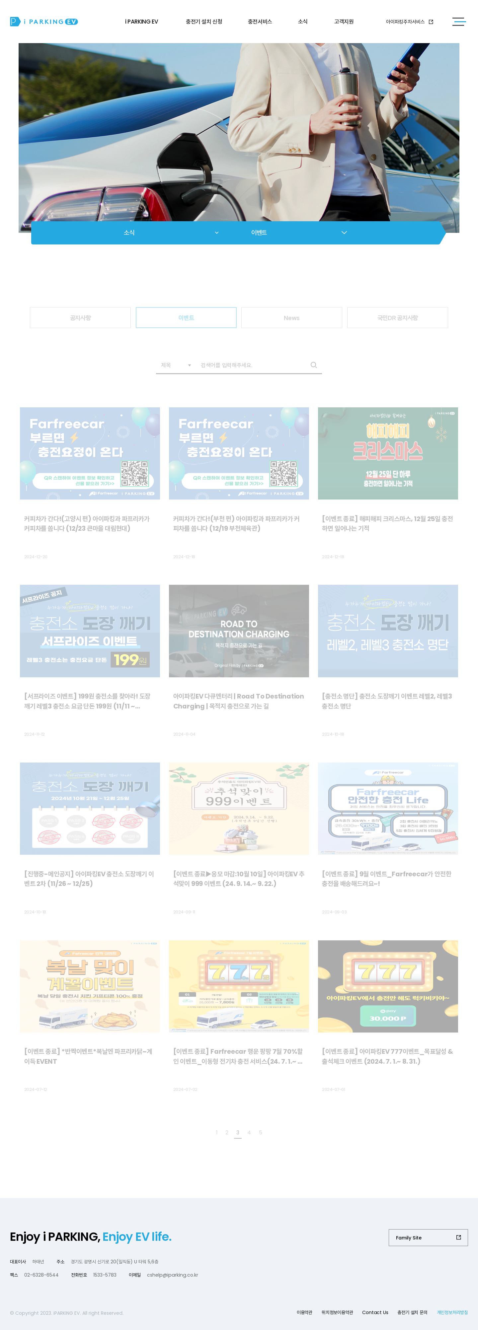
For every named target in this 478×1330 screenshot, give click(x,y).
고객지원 (344, 22)
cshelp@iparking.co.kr (172, 1275)
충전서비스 (260, 22)
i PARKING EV (141, 22)
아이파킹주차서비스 (410, 21)
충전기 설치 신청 (204, 22)
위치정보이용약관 (337, 1312)
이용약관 (304, 1312)
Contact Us (375, 1312)
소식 (303, 22)
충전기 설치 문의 (412, 1312)
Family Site (409, 1237)
